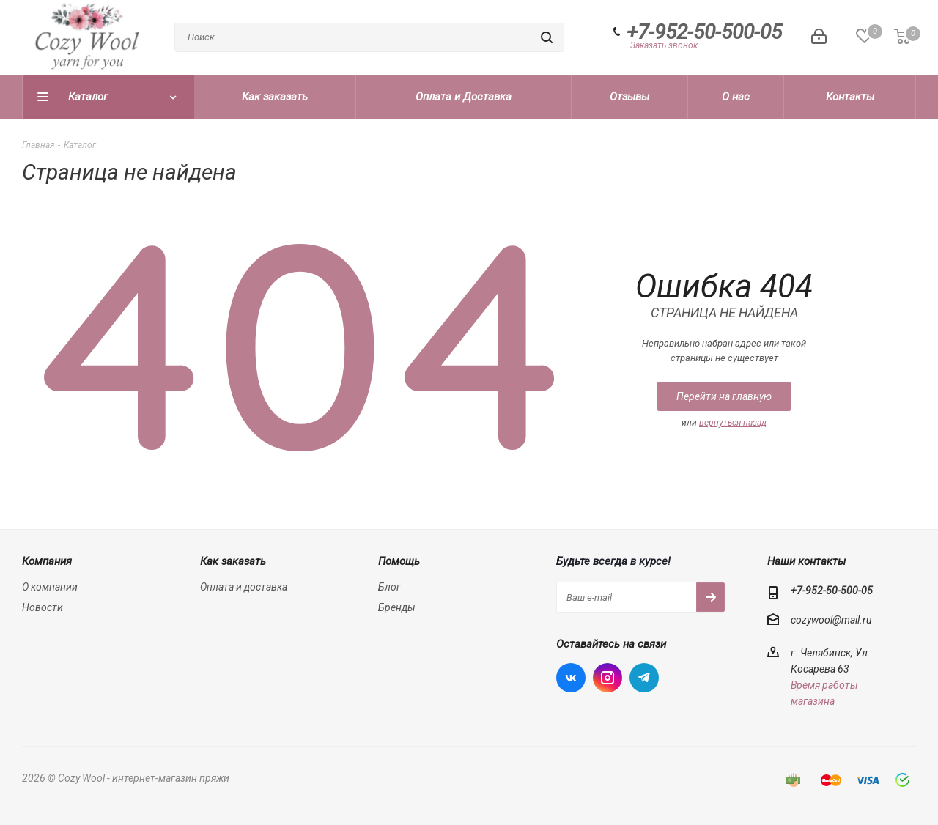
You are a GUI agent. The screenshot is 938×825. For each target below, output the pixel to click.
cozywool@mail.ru (831, 620)
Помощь (399, 561)
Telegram (644, 677)
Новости (42, 607)
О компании (50, 587)
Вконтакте (571, 677)
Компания (47, 561)
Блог (389, 587)
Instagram (607, 677)
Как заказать (233, 561)
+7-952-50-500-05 (704, 32)
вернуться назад (733, 423)
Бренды (397, 607)
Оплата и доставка (243, 587)
